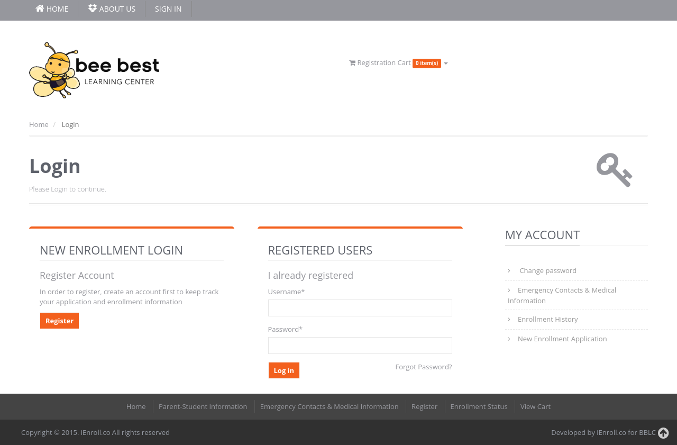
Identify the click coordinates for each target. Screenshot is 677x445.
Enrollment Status (479, 406)
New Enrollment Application (562, 338)
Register (59, 320)
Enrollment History (548, 319)
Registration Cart (398, 62)
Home (39, 124)
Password (285, 329)
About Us (111, 9)
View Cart (535, 406)
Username (286, 291)
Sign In (168, 9)
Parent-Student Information (203, 406)
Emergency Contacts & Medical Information (562, 295)
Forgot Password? (424, 366)
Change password (547, 270)
